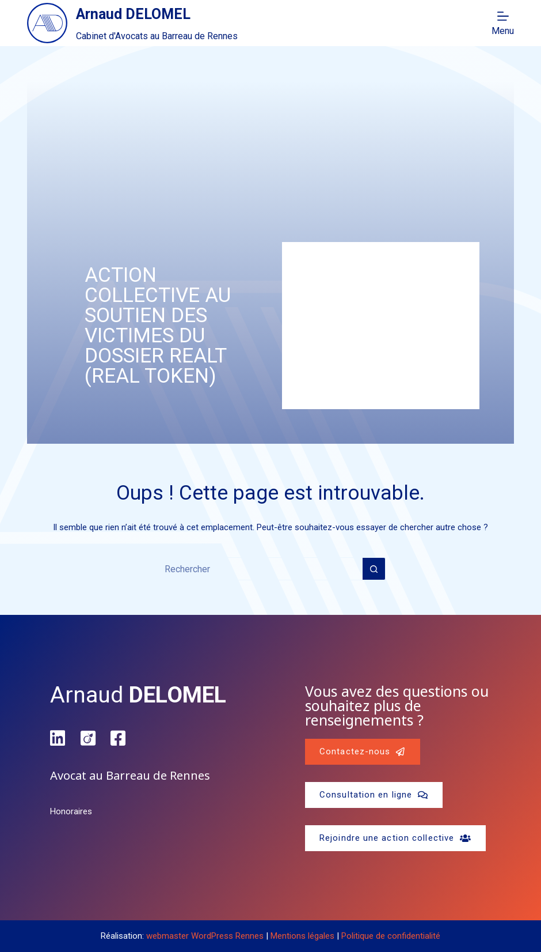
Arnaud (138, 695)
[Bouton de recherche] (374, 568)
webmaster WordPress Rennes (205, 936)
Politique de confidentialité (390, 936)
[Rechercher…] (259, 568)
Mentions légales (302, 936)
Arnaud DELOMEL (133, 14)
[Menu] (503, 23)
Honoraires (71, 811)
